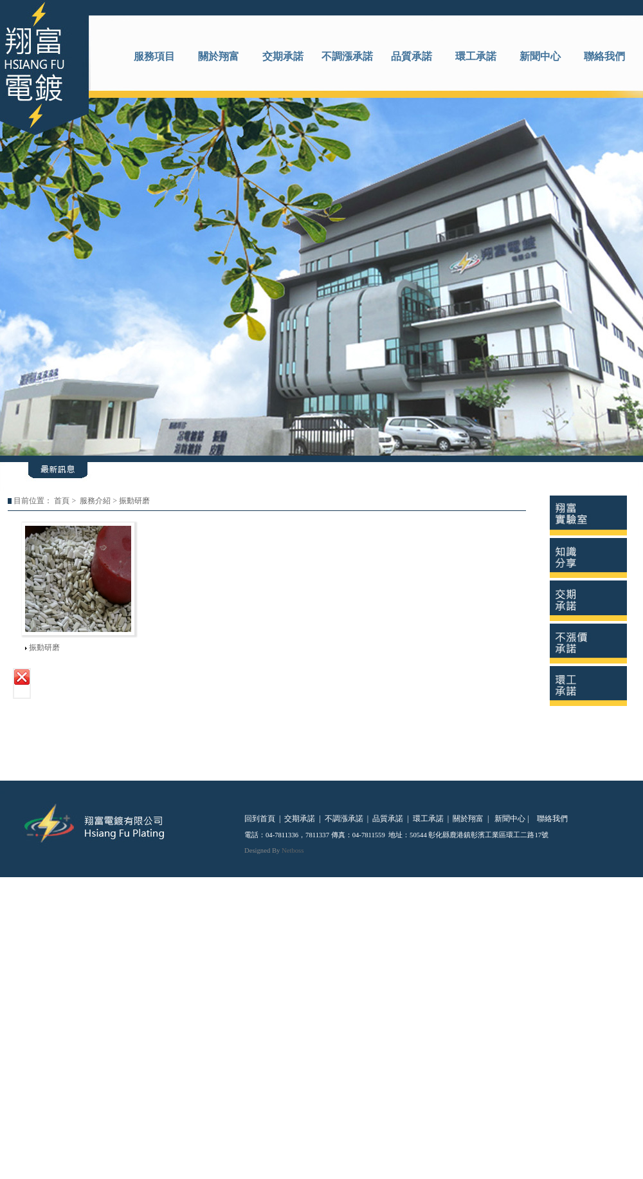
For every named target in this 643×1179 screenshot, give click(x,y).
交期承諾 (282, 56)
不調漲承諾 (347, 56)
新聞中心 (540, 56)
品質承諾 (411, 56)
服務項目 (154, 56)
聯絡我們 (604, 56)
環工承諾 (475, 56)
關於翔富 (218, 56)
